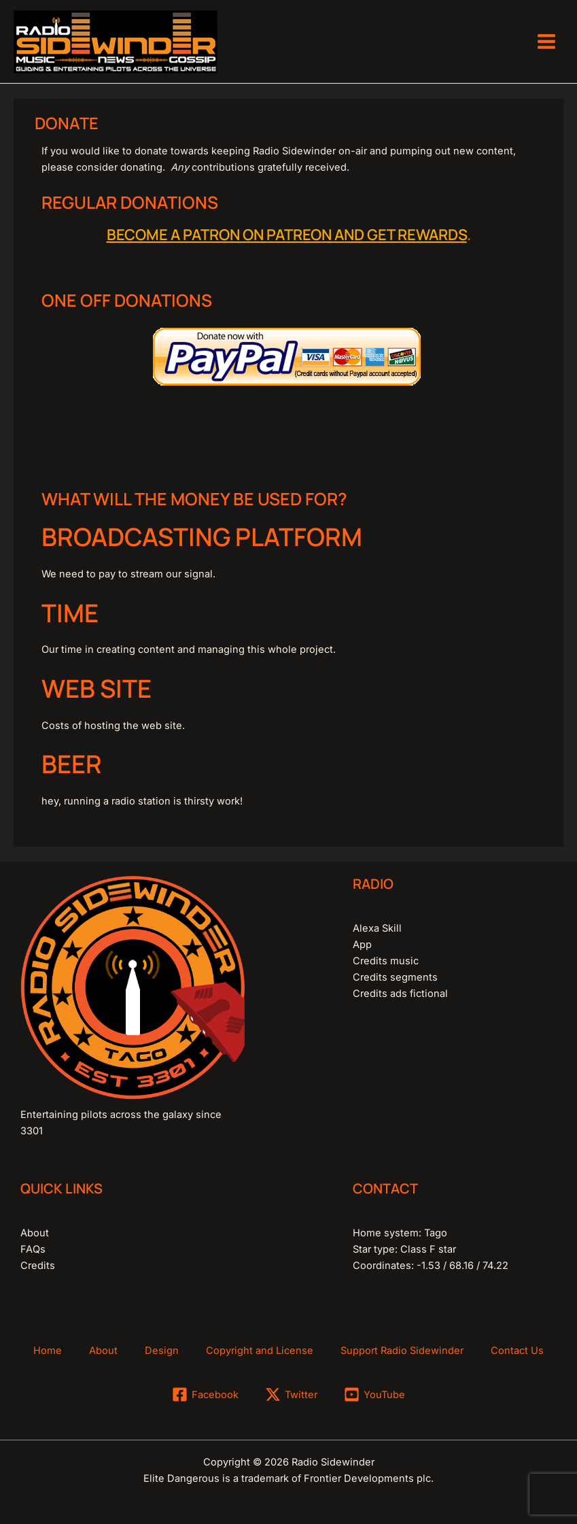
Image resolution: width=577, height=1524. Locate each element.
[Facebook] (206, 1394)
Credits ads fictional (400, 993)
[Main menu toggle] (546, 41)
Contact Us (517, 1350)
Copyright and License (259, 1350)
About (34, 1233)
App (362, 944)
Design (162, 1350)
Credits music (386, 961)
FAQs (33, 1249)
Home (47, 1350)
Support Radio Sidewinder (402, 1350)
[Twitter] (291, 1394)
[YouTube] (374, 1394)
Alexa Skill (377, 928)
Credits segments (395, 977)
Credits (37, 1265)
